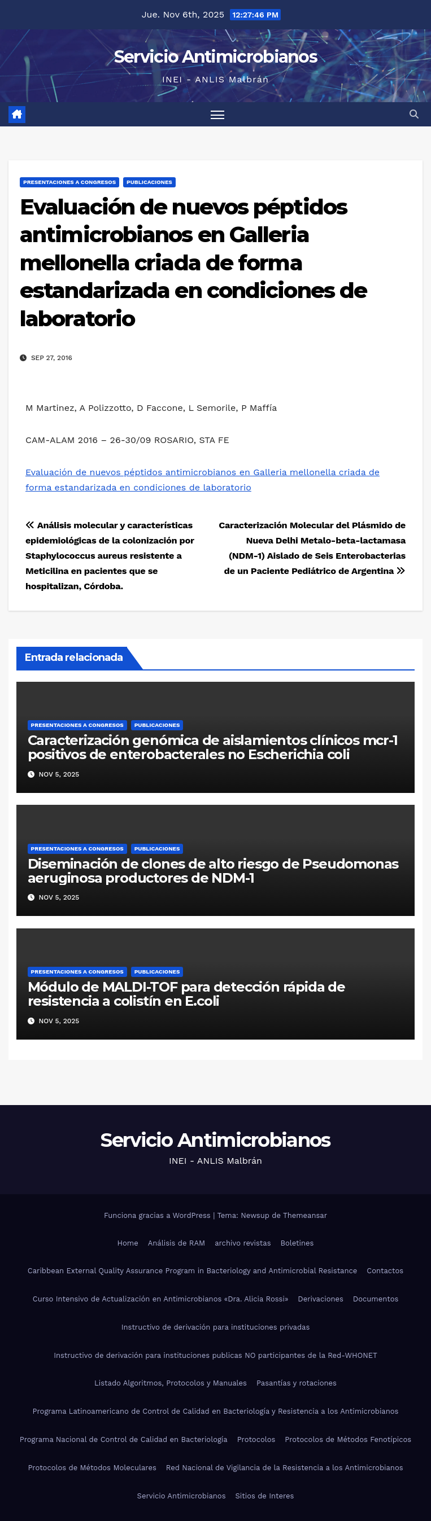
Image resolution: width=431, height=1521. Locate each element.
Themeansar (305, 1215)
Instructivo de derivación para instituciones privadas (215, 1327)
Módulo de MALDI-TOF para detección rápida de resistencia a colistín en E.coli (186, 994)
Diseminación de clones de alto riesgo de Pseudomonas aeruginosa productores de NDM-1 (213, 871)
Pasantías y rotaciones (296, 1383)
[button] (414, 114)
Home (127, 1243)
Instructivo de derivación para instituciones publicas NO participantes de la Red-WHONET (215, 1355)
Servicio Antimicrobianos (215, 56)
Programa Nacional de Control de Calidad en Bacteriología (124, 1439)
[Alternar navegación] (217, 114)
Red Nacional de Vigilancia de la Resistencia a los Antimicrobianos (284, 1467)
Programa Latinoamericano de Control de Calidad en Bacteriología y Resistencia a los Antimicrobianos (216, 1411)
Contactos (385, 1270)
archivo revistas (243, 1243)
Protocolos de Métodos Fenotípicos (348, 1439)
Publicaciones (149, 182)
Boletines (297, 1243)
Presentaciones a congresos (69, 182)
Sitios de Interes (265, 1496)
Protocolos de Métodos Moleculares (92, 1467)
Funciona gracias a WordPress (158, 1215)
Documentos (375, 1299)
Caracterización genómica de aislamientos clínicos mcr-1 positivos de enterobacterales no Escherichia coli (213, 747)
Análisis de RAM (176, 1243)
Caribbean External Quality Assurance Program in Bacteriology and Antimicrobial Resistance (192, 1270)
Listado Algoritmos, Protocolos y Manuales (170, 1383)
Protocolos (256, 1439)
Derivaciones (320, 1299)
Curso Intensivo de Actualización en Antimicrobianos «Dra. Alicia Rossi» (161, 1299)
